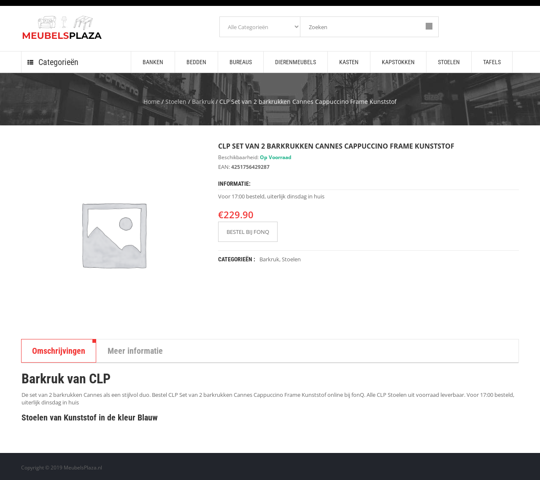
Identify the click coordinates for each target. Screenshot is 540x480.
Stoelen (175, 102)
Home (151, 102)
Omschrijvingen (58, 351)
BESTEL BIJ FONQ (248, 232)
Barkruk (203, 102)
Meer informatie (135, 351)
